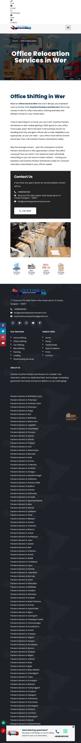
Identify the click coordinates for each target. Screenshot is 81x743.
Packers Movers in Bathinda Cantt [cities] (26, 396)
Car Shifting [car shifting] (18, 344)
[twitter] (19, 323)
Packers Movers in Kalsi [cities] (21, 457)
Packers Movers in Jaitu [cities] (21, 540)
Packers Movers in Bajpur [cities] (22, 655)
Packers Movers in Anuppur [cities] (23, 633)
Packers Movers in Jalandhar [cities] (23, 572)
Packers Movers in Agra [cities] (21, 565)
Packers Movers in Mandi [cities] (21, 720)
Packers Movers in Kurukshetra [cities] (24, 626)
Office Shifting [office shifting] (19, 341)
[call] (57, 731)
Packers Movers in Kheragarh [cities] (24, 716)
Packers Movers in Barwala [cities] (22, 454)
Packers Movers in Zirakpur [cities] (22, 651)
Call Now (25, 211)
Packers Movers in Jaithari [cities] (22, 659)
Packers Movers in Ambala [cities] (22, 468)
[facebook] (12, 323)
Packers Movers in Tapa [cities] (21, 677)
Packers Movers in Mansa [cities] (22, 436)
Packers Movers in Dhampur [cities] (23, 407)
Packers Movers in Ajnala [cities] (21, 543)
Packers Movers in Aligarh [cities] (22, 637)
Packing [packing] (17, 352)
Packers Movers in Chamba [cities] (23, 525)
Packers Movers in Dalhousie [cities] (23, 493)
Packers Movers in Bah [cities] (20, 547)
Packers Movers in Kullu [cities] (21, 662)
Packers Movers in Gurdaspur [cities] (24, 644)
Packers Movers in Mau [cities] (21, 504)
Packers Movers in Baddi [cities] (21, 558)
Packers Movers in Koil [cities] (20, 414)
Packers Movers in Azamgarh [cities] (23, 615)
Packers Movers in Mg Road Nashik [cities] (26, 500)
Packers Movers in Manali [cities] (22, 507)
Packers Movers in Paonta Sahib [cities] (25, 482)
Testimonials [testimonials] (51, 344)
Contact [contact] (49, 355)
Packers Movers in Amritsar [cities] (23, 713)
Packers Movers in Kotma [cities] (22, 461)
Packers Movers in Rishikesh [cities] (23, 587)
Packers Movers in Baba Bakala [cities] (24, 669)
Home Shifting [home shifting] (19, 337)
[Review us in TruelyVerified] (39, 323)
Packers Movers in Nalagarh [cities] (23, 695)
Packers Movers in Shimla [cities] (22, 439)
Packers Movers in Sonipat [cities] (22, 597)
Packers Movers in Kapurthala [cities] (24, 608)
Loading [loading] (16, 355)
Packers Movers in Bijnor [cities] (21, 612)
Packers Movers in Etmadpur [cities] (23, 680)
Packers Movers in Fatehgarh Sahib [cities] (26, 619)
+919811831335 (22, 192)
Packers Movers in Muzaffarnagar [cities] (26, 475)
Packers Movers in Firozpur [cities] (22, 432)
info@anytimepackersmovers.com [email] (28, 312)
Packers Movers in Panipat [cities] (22, 443)
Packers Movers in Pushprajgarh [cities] (25, 687)
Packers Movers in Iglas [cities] (21, 666)
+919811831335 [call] (18, 309)
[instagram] (26, 323)
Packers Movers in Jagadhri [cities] (23, 425)
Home (15, 41)
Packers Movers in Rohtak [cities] (22, 569)
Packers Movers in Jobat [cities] (21, 533)
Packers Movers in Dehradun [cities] (23, 583)
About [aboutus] (48, 341)
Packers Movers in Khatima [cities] (23, 551)
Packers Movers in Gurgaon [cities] (23, 691)
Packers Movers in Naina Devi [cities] (23, 421)
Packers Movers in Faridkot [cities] (22, 590)
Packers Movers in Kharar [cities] (22, 522)
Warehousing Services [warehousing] (23, 359)
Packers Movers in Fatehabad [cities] (24, 428)
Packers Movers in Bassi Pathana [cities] (25, 601)
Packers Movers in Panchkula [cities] (23, 702)
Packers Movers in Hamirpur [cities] (23, 594)
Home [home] (48, 337)
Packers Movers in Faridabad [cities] (23, 561)
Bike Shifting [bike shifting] (18, 348)
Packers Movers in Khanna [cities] (22, 709)
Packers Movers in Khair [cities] (21, 515)
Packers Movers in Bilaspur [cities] (22, 518)
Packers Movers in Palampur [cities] (23, 400)
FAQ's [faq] (47, 352)
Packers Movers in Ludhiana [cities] (23, 511)
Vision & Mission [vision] (52, 348)
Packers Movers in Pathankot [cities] (24, 698)
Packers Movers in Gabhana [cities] (23, 479)
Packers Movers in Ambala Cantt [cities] (25, 403)
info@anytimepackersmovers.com (32, 201)
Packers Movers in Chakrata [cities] (23, 464)
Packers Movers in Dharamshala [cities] (25, 723)
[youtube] (33, 323)
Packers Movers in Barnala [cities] (22, 576)
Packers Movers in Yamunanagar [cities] (25, 623)
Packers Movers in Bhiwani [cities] (22, 684)
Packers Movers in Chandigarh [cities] (24, 673)
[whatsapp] (64, 731)
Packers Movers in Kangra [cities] (22, 641)
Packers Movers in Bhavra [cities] (22, 529)
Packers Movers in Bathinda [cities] (23, 418)
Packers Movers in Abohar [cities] (22, 489)
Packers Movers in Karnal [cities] (22, 605)
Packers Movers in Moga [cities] (21, 410)
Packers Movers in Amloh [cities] (22, 630)
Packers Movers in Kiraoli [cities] (21, 554)
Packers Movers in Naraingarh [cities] (24, 705)
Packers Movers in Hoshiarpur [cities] (24, 536)
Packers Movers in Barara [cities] (22, 648)
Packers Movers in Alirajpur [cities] (22, 471)
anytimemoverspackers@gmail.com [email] (29, 316)
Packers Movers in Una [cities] (20, 446)
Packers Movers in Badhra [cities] (22, 486)
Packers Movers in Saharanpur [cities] (24, 450)
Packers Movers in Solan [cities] (21, 579)
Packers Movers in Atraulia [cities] (22, 497)
